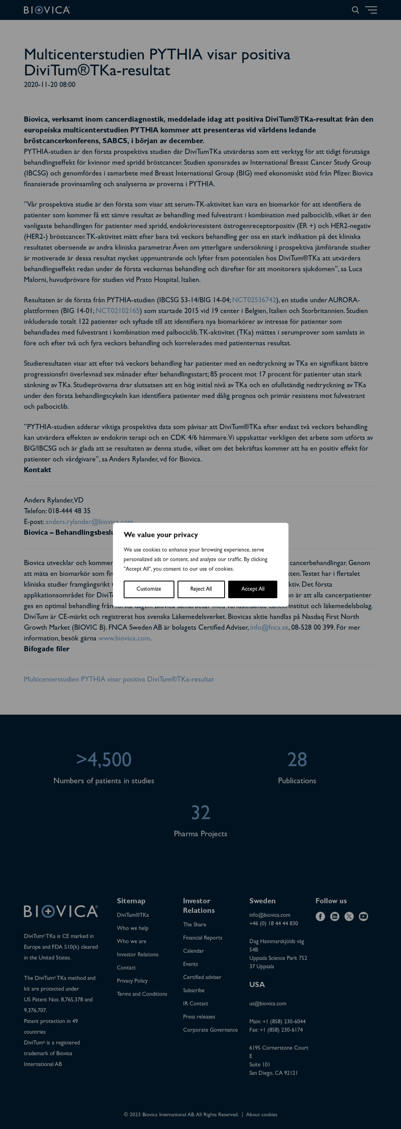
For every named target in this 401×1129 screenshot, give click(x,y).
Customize (148, 589)
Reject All (201, 589)
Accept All (253, 589)
